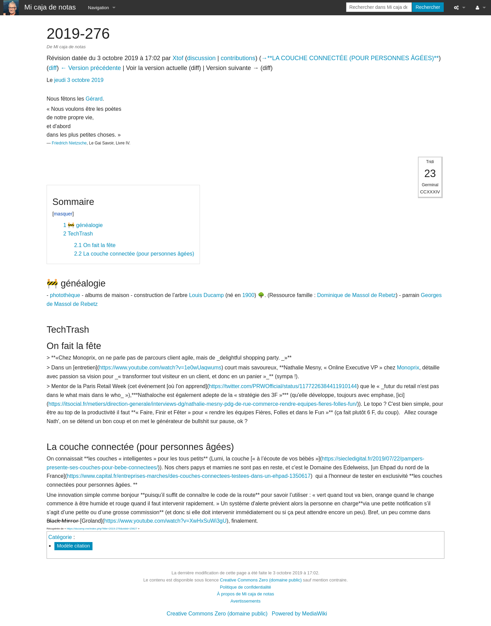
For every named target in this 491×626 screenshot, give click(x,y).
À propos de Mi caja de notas (245, 593)
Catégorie (60, 537)
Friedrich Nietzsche (69, 143)
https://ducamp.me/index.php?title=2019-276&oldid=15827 (102, 528)
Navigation (98, 7)
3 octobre (78, 80)
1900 (248, 295)
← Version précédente (91, 68)
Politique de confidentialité (245, 587)
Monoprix (408, 367)
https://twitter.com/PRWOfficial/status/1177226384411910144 (283, 386)
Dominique (330, 295)
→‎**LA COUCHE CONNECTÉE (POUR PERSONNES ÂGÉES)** (350, 58)
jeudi (60, 80)
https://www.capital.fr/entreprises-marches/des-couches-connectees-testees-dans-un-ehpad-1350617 (189, 476)
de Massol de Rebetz (369, 295)
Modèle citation (73, 546)
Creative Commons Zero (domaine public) (261, 579)
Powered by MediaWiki (299, 613)
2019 (97, 80)
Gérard (94, 99)
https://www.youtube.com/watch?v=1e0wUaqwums (160, 367)
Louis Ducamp (206, 295)
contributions (238, 58)
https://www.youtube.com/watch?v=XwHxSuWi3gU (165, 521)
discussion (201, 58)
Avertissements (245, 601)
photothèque (65, 295)
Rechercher (428, 7)
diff (53, 68)
